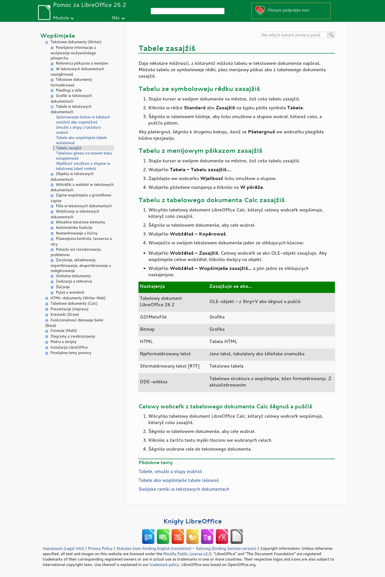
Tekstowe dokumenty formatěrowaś (71, 82)
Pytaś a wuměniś (70, 292)
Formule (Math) (63, 330)
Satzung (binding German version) (226, 548)
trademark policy (164, 564)
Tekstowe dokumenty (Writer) (75, 41)
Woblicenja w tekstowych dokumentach (75, 214)
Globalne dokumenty (73, 275)
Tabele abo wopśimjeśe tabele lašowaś (178, 480)
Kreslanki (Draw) (64, 314)
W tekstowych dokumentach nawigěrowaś (77, 71)
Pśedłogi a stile (69, 90)
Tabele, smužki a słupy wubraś (170, 471)
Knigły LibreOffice (192, 521)
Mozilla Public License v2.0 (187, 553)
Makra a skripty (63, 341)
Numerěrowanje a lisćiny (76, 233)
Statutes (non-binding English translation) (153, 548)
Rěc (116, 17)
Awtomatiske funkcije (74, 227)
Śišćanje (63, 286)
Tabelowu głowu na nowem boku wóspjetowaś (84, 156)
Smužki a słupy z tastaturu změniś (78, 130)
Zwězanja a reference (74, 281)
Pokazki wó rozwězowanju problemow (76, 252)
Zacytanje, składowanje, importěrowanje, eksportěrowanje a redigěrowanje (81, 265)
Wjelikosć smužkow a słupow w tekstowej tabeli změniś (83, 166)
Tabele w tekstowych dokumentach (71, 109)
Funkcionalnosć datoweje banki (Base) (74, 322)
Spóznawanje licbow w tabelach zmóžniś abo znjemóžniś (83, 119)
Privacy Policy (100, 548)
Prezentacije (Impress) (69, 309)
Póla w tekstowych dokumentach (84, 205)
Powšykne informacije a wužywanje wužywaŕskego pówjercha (73, 53)
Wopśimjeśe (57, 35)
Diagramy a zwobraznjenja (72, 336)
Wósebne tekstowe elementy (80, 222)
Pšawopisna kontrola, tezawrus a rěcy (81, 241)
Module (61, 17)
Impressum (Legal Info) (63, 548)
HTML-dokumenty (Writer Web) (78, 298)
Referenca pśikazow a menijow (82, 63)
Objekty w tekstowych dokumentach (72, 176)
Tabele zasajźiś (69, 148)
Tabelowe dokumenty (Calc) (74, 303)
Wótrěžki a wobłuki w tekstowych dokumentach (82, 187)
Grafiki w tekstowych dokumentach (71, 98)
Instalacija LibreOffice (69, 347)
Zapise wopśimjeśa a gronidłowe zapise (81, 197)
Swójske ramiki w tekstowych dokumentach (183, 489)
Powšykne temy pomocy (70, 352)
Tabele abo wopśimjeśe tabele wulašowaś (81, 140)
